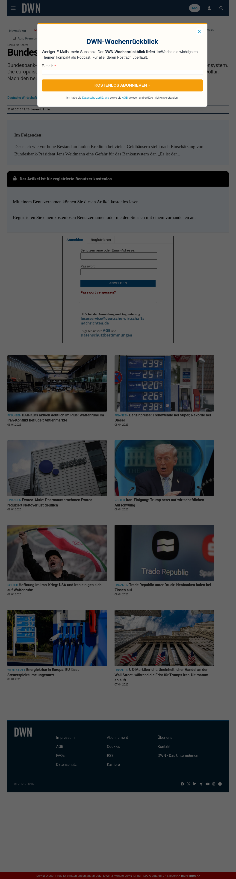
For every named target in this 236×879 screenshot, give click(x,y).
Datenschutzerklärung (95, 97)
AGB (125, 97)
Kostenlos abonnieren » (122, 85)
